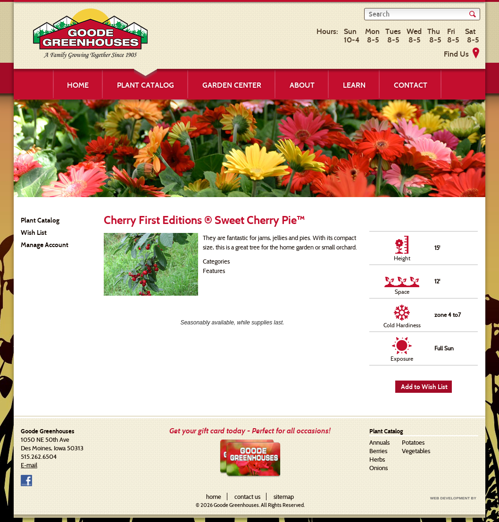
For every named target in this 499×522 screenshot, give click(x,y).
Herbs (377, 459)
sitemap (284, 496)
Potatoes (413, 442)
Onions (378, 468)
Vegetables (416, 451)
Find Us (456, 54)
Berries (378, 451)
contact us (247, 496)
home (213, 496)
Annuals (379, 442)
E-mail (29, 465)
